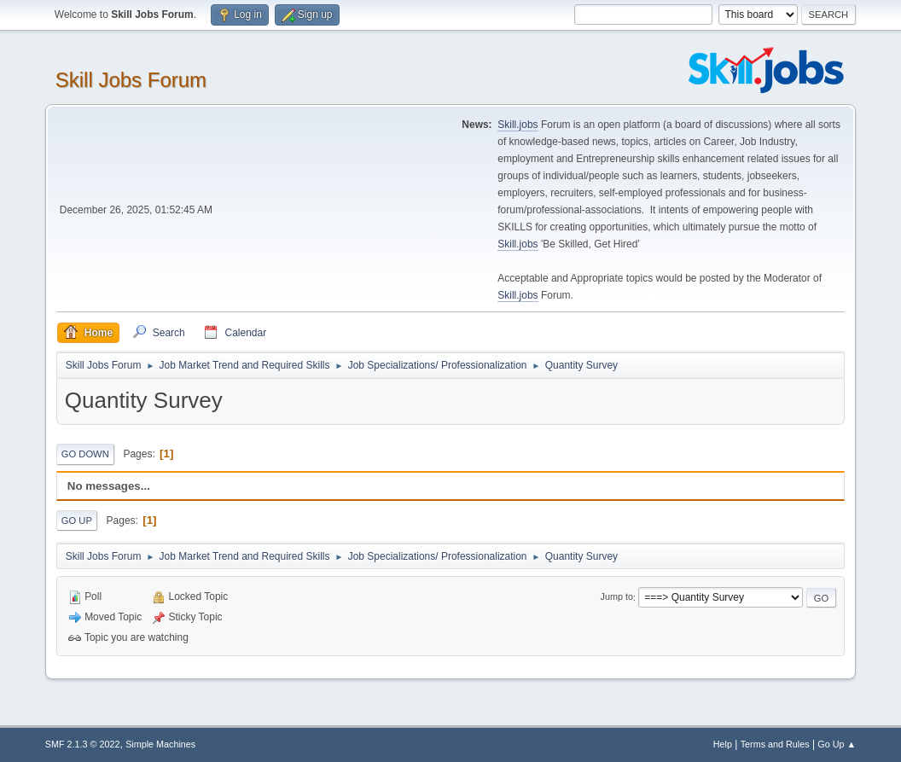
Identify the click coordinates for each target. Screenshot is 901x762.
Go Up (76, 520)
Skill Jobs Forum (130, 79)
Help (722, 744)
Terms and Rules (775, 744)
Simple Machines (160, 744)
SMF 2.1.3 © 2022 (82, 744)
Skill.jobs (517, 125)
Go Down (85, 454)
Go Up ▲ (836, 744)
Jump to (617, 597)
